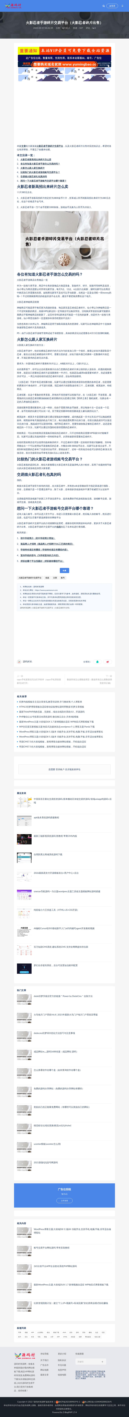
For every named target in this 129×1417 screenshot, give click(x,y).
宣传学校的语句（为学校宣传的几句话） (40, 555)
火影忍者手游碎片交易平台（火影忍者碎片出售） (51, 608)
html (65, 1337)
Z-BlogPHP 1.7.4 (70, 1412)
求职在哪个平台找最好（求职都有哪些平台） (42, 561)
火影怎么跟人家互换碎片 (32, 168)
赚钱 (90, 1332)
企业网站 (40, 1332)
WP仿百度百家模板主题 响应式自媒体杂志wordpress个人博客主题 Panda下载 (57, 726)
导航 (39, 1337)
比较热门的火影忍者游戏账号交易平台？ (40, 172)
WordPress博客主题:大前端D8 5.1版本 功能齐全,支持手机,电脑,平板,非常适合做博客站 (61, 731)
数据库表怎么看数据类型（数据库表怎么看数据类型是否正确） (89, 681)
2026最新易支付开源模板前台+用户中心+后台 (56, 873)
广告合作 (44, 1365)
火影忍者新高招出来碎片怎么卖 (35, 159)
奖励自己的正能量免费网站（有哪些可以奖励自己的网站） (62, 1107)
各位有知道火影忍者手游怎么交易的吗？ (40, 163)
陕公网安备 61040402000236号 (97, 1402)
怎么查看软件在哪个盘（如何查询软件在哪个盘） (58, 1070)
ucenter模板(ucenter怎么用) (47, 1144)
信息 (58, 526)
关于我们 (44, 1360)
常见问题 (62, 1365)
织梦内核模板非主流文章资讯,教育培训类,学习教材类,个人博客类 (50, 701)
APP (32, 1332)
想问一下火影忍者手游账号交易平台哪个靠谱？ (43, 180)
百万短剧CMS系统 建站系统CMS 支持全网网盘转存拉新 (61, 946)
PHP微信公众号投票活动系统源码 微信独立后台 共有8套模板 (49, 716)
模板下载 (56, 1332)
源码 (77, 1332)
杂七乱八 (66, 28)
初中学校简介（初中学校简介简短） (38, 538)
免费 (80, 1337)
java (64, 1332)
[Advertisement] (64, 112)
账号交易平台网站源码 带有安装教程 (51, 1247)
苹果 (19, 1332)
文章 (23, 146)
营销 (83, 1332)
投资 (70, 1332)
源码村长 (27, 661)
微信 (48, 1332)
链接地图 (62, 1374)
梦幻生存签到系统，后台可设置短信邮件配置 (56, 965)
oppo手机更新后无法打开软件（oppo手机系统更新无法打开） (39, 681)
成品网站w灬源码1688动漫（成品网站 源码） (56, 1051)
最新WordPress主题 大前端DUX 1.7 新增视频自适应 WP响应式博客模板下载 (56, 721)
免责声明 (62, 1370)
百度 (103, 1332)
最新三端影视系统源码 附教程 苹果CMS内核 (55, 836)
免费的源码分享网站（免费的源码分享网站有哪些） (59, 1088)
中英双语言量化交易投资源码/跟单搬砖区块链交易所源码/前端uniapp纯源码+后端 (73, 801)
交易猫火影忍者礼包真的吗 (33, 176)
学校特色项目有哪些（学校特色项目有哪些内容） (44, 549)
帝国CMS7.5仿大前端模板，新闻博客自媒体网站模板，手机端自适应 (52, 741)
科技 (32, 1337)
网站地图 (44, 1370)
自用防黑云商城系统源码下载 (48, 854)
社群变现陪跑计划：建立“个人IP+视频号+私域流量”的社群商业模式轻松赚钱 (71, 1303)
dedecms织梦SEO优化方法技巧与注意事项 (54, 1033)
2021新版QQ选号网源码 (46, 1162)
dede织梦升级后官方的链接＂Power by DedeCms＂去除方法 (63, 996)
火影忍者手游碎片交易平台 (50, 146)
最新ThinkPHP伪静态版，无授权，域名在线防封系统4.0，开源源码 (52, 711)
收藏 (64, 570)
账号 (63, 578)
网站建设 (88, 1337)
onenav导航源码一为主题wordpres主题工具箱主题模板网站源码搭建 (67, 891)
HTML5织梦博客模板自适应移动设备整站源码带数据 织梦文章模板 (51, 706)
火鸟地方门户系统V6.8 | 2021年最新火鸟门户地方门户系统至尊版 (66, 1014)
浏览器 (73, 1337)
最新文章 (44, 1374)
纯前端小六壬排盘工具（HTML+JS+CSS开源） (56, 909)
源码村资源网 (25, 608)
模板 (45, 1337)
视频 (26, 1332)
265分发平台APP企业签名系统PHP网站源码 (55, 1266)
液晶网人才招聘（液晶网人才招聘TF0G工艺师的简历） (47, 544)
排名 (26, 1337)
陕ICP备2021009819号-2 (68, 1402)
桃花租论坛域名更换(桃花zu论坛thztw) (52, 1125)
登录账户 (60, 769)
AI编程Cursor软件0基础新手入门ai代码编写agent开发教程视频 (64, 928)
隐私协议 (62, 1360)
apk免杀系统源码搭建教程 (46, 817)
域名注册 (97, 1337)
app (58, 1337)
